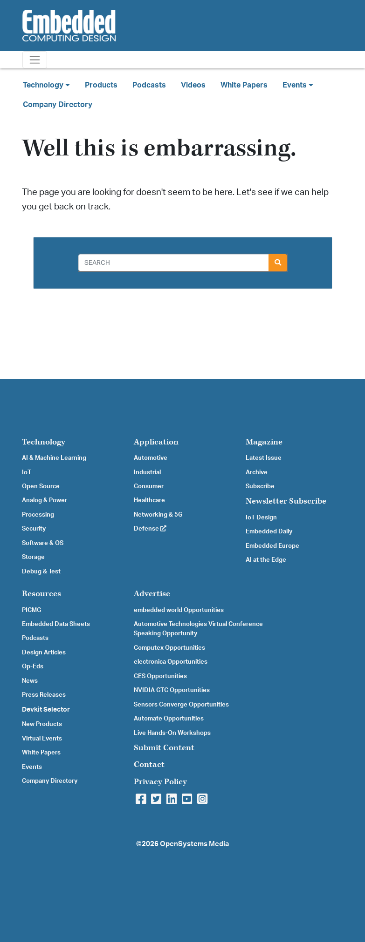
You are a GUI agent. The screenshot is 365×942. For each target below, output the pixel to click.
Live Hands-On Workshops (172, 733)
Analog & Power (44, 500)
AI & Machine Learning (54, 458)
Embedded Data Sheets (56, 624)
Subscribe (260, 486)
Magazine (264, 442)
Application (156, 442)
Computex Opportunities (169, 648)
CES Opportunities (160, 676)
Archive (257, 472)
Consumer (149, 486)
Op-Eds (32, 666)
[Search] (173, 262)
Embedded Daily (269, 531)
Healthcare (149, 500)
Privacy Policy (160, 781)
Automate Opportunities (169, 718)
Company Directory (57, 104)
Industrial (147, 472)
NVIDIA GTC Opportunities (172, 690)
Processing (38, 515)
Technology (43, 442)
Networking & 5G (158, 515)
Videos (193, 85)
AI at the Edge (266, 560)
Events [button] (297, 85)
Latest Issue (264, 458)
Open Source (41, 486)
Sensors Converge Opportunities (181, 704)
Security (34, 529)
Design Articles (44, 652)
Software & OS (42, 543)
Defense (150, 529)
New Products (42, 724)
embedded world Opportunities (179, 610)
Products (101, 85)
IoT (26, 472)
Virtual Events (42, 738)
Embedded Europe (272, 546)
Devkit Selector (46, 709)
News (30, 681)
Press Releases (44, 695)
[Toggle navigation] (34, 59)
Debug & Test (41, 571)
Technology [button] (46, 85)
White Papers (244, 85)
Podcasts (149, 85)
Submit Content (164, 747)
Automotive (150, 458)
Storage (33, 557)
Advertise (152, 593)
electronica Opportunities (170, 662)
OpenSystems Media (194, 844)
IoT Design (261, 517)
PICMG (31, 610)
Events (32, 767)
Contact (149, 764)
